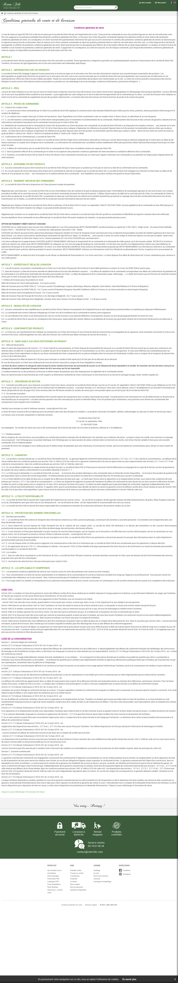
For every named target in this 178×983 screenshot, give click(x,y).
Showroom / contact (55, 890)
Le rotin (96, 873)
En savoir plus (129, 979)
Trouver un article (76, 873)
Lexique (96, 865)
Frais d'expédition (54, 884)
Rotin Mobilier (52, 887)
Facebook (124, 870)
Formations (51, 873)
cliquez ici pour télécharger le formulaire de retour (23, 791)
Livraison (73, 881)
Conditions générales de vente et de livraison (22, 13)
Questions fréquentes (78, 890)
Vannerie (96, 879)
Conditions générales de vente (71, 905)
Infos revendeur (53, 876)
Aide (72, 865)
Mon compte (75, 884)
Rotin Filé (51, 865)
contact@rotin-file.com (90, 851)
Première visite (75, 870)
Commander (74, 876)
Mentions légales (91, 905)
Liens (49, 892)
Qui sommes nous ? (54, 870)
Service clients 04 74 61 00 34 (96, 844)
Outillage (96, 870)
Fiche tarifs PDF (53, 879)
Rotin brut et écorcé (100, 876)
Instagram (125, 874)
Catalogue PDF (53, 881)
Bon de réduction (76, 887)
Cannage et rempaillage (102, 881)
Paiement (73, 879)
